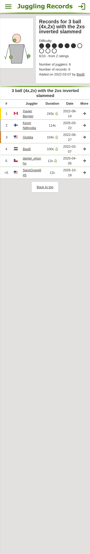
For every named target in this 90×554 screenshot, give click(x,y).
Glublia (28, 138)
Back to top (45, 188)
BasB (81, 75)
